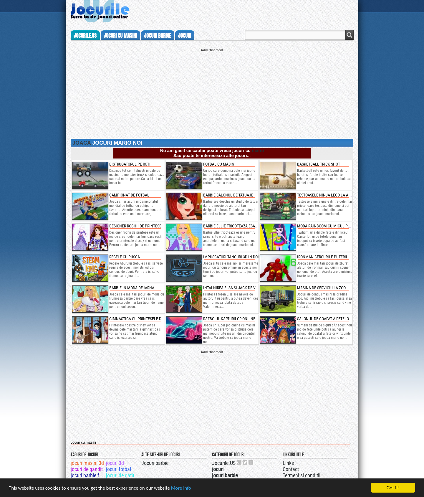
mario (258, 150)
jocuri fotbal (118, 469)
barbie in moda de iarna (131, 287)
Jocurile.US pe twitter (245, 462)
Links (288, 463)
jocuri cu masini (120, 35)
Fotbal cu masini (219, 164)
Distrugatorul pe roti (129, 164)
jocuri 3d (115, 463)
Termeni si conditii (301, 475)
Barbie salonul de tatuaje (228, 195)
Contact (291, 469)
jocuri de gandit (87, 469)
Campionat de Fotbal (129, 195)
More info (181, 488)
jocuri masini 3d (87, 463)
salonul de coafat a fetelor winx (329, 318)
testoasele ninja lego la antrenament (334, 195)
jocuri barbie (157, 35)
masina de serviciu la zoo (321, 287)
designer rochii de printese (135, 226)
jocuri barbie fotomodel (88, 475)
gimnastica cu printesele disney (140, 318)
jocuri (184, 35)
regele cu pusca (124, 257)
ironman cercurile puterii (322, 257)
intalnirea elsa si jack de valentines (238, 287)
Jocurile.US (224, 463)
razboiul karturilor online (229, 318)
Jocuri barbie (154, 463)
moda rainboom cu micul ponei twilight (335, 226)
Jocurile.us (85, 35)
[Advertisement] (212, 93)
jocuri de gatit (120, 475)
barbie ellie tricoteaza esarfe (232, 226)
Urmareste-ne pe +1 (239, 462)
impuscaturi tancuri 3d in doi (231, 257)
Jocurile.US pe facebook (251, 462)
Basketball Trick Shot (318, 164)
